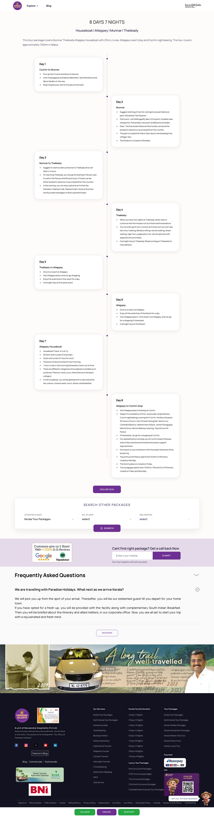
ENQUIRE (107, 812)
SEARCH (107, 528)
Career (62, 802)
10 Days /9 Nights (136, 756)
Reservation (104, 802)
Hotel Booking (99, 730)
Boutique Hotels (100, 735)
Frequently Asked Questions (50, 575)
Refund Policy (74, 802)
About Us (22, 802)
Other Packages (33, 515)
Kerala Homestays (101, 740)
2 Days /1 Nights (136, 714)
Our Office (128, 802)
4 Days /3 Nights (136, 725)
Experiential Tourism (102, 746)
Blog (48, 5)
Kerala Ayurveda (100, 725)
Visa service (98, 782)
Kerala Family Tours (172, 740)
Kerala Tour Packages (102, 714)
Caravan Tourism (100, 756)
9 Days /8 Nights (136, 751)
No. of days (87, 515)
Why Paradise (35, 802)
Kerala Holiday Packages (175, 725)
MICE (95, 777)
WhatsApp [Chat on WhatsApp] (129, 812)
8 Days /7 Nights (136, 746)
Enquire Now (107, 489)
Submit (166, 555)
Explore (32, 5)
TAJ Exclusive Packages (139, 779)
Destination (146, 515)
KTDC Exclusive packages (140, 774)
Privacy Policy (90, 802)
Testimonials (51, 761)
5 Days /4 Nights (136, 730)
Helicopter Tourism (101, 761)
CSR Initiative (50, 802)
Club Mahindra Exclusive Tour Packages (146, 789)
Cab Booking (190, 802)
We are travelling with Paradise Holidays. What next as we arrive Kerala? (107, 589)
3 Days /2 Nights (136, 720)
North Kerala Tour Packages (105, 720)
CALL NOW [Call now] (85, 812)
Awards (157, 802)
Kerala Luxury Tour (172, 746)
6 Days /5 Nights (136, 735)
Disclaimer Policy (143, 802)
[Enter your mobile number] (132, 556)
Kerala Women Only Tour (174, 735)
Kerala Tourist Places (172, 802)
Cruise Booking (100, 766)
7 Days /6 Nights (136, 740)
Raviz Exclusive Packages (140, 768)
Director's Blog (39, 753)
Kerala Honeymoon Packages (177, 730)
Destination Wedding (102, 772)
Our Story (116, 802)
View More (107, 632)
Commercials (35, 761)
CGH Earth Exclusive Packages (142, 784)
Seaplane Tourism (101, 751)
